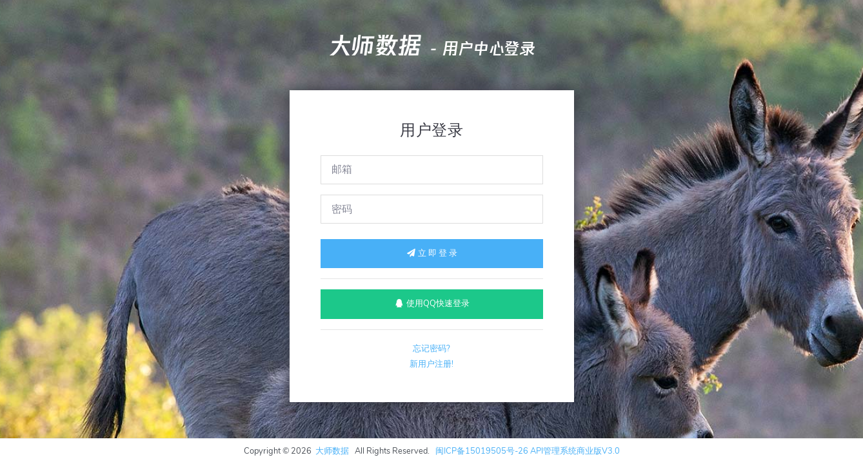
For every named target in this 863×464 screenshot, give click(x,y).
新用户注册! (431, 364)
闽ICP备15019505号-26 (481, 451)
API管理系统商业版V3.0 (575, 451)
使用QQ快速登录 (432, 303)
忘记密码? (431, 348)
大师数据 (374, 45)
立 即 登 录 (431, 253)
